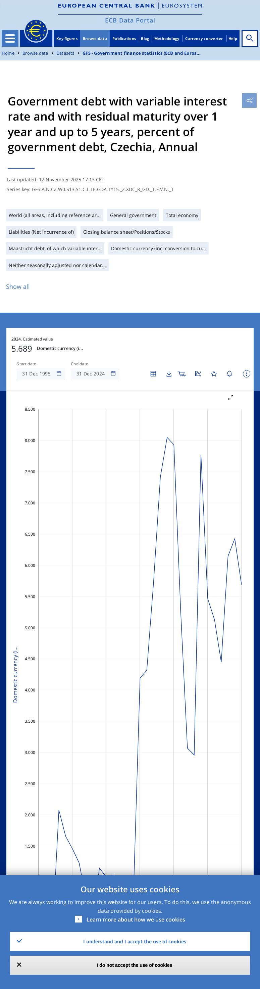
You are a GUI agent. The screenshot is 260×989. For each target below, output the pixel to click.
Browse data (95, 38)
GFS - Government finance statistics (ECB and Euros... (142, 53)
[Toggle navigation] (10, 38)
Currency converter (204, 38)
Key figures (66, 38)
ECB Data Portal (130, 20)
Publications (124, 38)
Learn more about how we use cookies (136, 919)
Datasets (65, 53)
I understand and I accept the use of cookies (134, 941)
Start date (26, 364)
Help (232, 38)
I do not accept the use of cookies (134, 965)
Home (8, 53)
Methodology (166, 38)
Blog (145, 38)
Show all (18, 286)
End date (80, 364)
